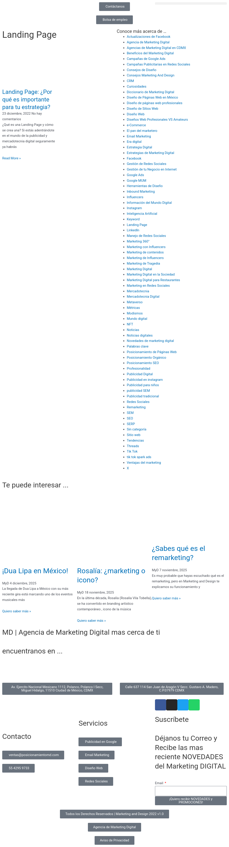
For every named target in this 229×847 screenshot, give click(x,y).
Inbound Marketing (141, 192)
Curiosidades (136, 86)
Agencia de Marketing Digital (148, 42)
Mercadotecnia (138, 291)
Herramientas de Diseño (145, 186)
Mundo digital (137, 319)
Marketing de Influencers (145, 258)
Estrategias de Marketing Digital (150, 153)
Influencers (135, 197)
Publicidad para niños (143, 385)
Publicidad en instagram (145, 380)
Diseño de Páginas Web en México (152, 97)
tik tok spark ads (139, 457)
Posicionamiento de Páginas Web (152, 352)
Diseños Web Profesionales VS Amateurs (157, 120)
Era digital (134, 142)
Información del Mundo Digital (149, 203)
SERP (131, 424)
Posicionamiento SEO (143, 363)
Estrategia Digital (139, 147)
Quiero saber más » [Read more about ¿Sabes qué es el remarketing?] (166, 598)
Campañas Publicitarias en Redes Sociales (158, 64)
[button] (191, 3)
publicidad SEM (138, 391)
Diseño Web (135, 114)
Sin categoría (136, 429)
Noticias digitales (140, 335)
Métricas (133, 308)
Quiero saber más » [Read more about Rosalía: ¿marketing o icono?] (91, 621)
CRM (130, 81)
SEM (130, 413)
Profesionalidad (138, 369)
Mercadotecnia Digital (143, 297)
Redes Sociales (138, 402)
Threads (133, 446)
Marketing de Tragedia (143, 263)
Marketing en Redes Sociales (148, 286)
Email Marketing (139, 136)
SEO (130, 418)
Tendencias (135, 440)
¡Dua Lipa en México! (35, 571)
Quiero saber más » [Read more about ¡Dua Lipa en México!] (16, 611)
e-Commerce (136, 125)
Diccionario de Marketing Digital (150, 92)
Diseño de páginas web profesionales (154, 103)
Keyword (133, 219)
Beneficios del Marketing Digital (150, 53)
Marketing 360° (138, 241)
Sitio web (133, 435)
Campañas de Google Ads (146, 59)
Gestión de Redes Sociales (146, 164)
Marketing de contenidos (145, 252)
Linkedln (133, 230)
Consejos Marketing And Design (150, 75)
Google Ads (135, 175)
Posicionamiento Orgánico (146, 358)
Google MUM (136, 181)
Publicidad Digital (140, 374)
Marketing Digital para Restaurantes (153, 280)
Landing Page (137, 225)
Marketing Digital (139, 269)
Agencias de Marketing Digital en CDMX (156, 48)
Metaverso (135, 302)
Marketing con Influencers (146, 247)
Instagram (134, 208)
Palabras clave (137, 346)
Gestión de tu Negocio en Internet (152, 169)
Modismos (135, 313)
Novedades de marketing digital (150, 341)
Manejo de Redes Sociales (146, 236)
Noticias (133, 330)
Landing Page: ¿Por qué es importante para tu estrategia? (27, 99)
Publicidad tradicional (143, 396)
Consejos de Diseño (141, 70)
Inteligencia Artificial (142, 214)
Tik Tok (132, 451)
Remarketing (136, 407)
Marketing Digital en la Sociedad (151, 274)
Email (159, 783)
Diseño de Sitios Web (142, 109)
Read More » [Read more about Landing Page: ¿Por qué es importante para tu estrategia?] (11, 158)
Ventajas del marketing (144, 463)
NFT (130, 324)
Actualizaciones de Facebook (148, 37)
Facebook (134, 158)
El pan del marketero (142, 131)
